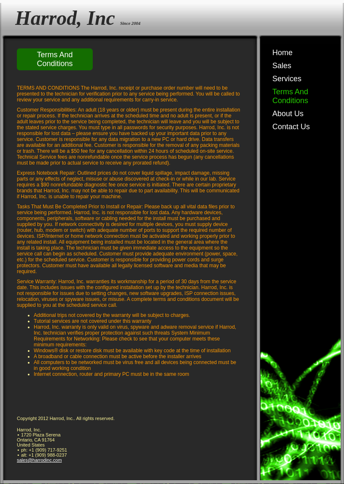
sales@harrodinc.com (39, 460)
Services (286, 78)
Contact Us (291, 126)
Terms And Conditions (290, 96)
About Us (288, 113)
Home (282, 52)
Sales (281, 65)
